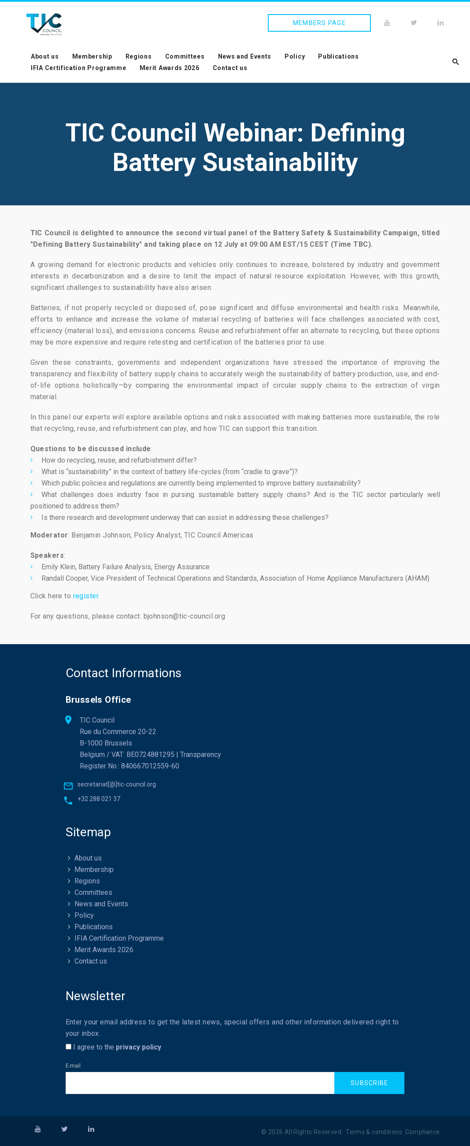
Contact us (230, 67)
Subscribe (369, 1083)
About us (45, 56)
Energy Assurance (182, 567)
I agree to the (113, 1047)
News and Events (245, 56)
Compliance (422, 1132)
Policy (295, 56)
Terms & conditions (374, 1132)
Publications (338, 56)
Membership (92, 56)
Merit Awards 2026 (170, 67)
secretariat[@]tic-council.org (117, 784)
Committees (185, 56)
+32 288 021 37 (99, 799)
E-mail (73, 1066)
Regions (139, 56)
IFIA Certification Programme (78, 67)
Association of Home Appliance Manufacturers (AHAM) (343, 578)
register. (86, 596)
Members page (319, 22)
